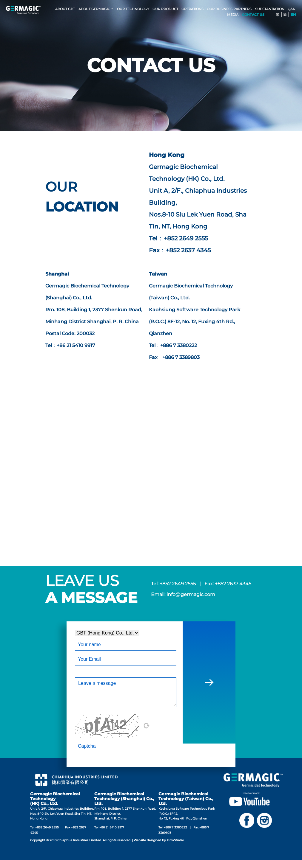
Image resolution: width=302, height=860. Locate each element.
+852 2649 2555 (178, 584)
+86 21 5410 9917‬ (111, 827)
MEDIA (232, 15)
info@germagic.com (191, 594)
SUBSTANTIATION (269, 9)
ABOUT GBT (65, 9)
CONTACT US (253, 15)
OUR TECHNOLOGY (133, 9)
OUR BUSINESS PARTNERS (229, 9)
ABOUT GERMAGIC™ (95, 9)
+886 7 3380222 (175, 827)
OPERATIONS (192, 9)
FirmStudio (175, 840)
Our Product (165, 9)
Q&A (291, 9)
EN (293, 14)
